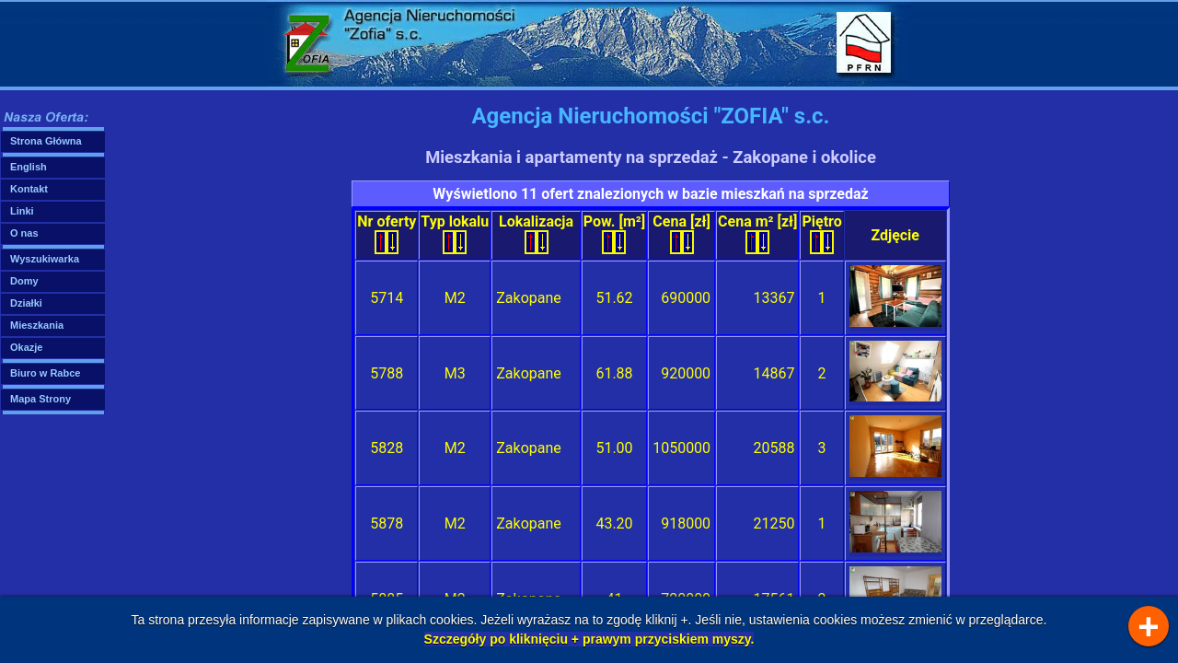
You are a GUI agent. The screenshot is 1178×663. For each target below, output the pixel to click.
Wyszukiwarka (44, 258)
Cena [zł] (681, 233)
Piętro (821, 233)
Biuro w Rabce (45, 372)
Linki (22, 210)
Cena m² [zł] (757, 233)
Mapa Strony (40, 398)
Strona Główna (46, 140)
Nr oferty (386, 233)
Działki (26, 302)
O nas (24, 232)
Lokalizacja (536, 233)
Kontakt (29, 188)
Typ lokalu (455, 233)
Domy (24, 280)
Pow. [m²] (614, 233)
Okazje (26, 347)
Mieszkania (37, 325)
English (28, 166)
